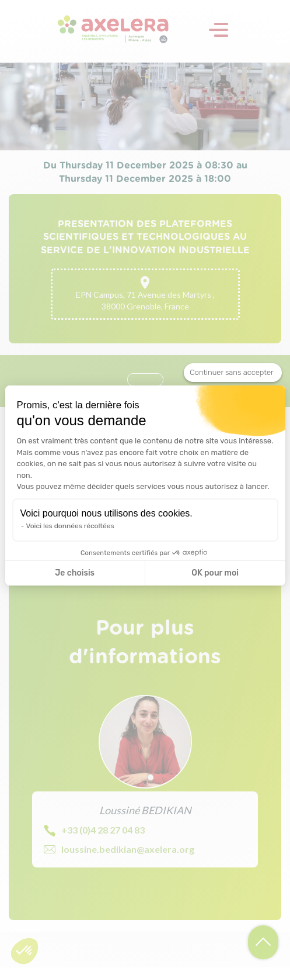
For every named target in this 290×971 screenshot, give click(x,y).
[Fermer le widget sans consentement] (232, 372)
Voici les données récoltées (70, 526)
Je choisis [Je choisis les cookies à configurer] (75, 573)
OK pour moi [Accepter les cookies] (215, 573)
